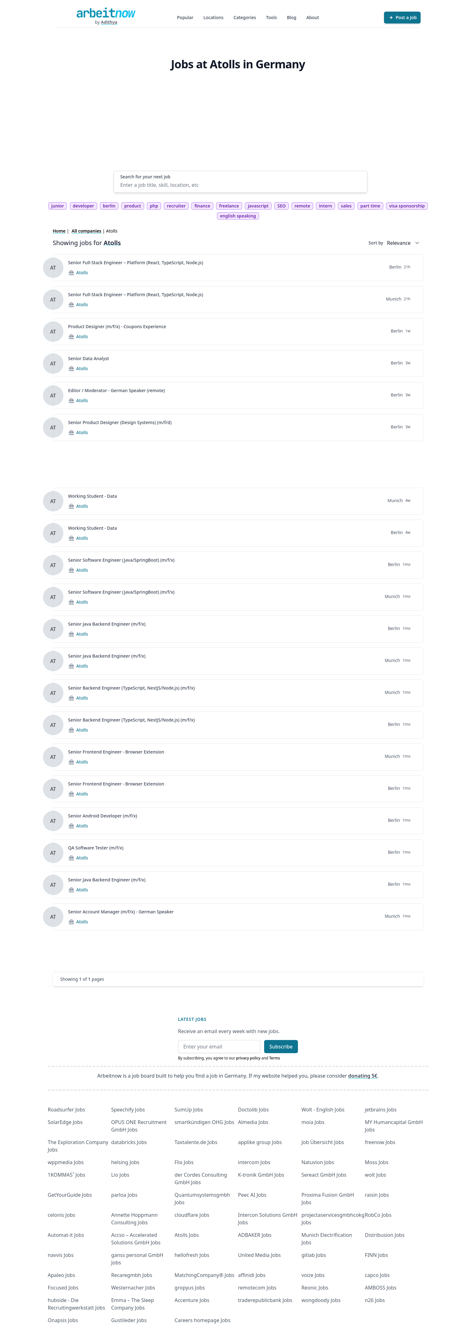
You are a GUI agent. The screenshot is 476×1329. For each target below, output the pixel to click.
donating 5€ (362, 1075)
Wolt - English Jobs (323, 1109)
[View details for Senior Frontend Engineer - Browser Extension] (53, 757)
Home (59, 231)
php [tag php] (154, 206)
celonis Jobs (61, 1214)
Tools (271, 17)
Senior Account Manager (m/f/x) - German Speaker (121, 912)
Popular (185, 17)
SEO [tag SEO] (281, 206)
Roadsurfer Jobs (66, 1109)
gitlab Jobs (313, 1255)
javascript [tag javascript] (258, 206)
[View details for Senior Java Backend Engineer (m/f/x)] (53, 629)
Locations (213, 17)
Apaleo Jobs (61, 1275)
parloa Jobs (124, 1194)
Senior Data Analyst (88, 358)
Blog (291, 17)
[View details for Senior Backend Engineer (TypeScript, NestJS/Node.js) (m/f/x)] (53, 693)
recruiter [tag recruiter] (176, 206)
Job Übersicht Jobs (322, 1142)
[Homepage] (106, 13)
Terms (274, 1058)
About (312, 17)
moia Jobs (312, 1122)
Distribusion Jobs (385, 1235)
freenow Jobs (380, 1142)
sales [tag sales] (346, 206)
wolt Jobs (375, 1174)
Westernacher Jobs (133, 1287)
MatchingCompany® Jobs (204, 1275)
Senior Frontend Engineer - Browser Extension (116, 752)
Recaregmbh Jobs (131, 1275)
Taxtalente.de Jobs (196, 1142)
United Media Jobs (259, 1255)
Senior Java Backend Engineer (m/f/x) (107, 624)
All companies (86, 231)
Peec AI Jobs (252, 1194)
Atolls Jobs (187, 1235)
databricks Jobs (129, 1142)
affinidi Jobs (252, 1275)
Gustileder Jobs (128, 1320)
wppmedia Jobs (66, 1162)
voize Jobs (313, 1275)
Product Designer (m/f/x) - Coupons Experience (117, 326)
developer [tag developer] (83, 206)
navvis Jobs (61, 1255)
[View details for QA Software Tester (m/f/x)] (53, 853)
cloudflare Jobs (192, 1214)
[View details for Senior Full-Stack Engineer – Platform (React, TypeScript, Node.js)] (53, 268)
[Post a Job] (402, 18)
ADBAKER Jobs (255, 1235)
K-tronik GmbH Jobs (261, 1174)
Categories (244, 17)
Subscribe (281, 1046)
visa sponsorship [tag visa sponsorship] (407, 206)
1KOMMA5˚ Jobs (66, 1174)
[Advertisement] (240, 124)
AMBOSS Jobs (381, 1287)
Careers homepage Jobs (203, 1320)
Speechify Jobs (128, 1109)
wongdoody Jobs (320, 1300)
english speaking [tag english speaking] (238, 216)
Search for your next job (145, 177)
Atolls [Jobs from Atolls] (82, 273)
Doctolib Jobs (253, 1109)
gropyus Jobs (190, 1287)
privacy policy (248, 1058)
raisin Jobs (377, 1194)
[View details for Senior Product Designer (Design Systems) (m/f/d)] (53, 428)
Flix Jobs (184, 1162)
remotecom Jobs (257, 1287)
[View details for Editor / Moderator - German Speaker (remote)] (53, 396)
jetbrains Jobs (381, 1109)
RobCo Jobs (378, 1214)
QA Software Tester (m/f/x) (96, 848)
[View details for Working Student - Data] (53, 501)
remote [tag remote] (302, 206)
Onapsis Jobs (63, 1320)
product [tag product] (132, 206)
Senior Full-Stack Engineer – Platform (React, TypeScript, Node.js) (135, 262)
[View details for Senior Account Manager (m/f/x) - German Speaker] (53, 917)
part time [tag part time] (371, 206)
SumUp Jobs (189, 1109)
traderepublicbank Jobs (265, 1300)
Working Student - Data (92, 496)
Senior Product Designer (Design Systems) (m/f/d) (120, 422)
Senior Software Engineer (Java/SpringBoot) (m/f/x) (121, 560)
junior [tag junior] (57, 206)
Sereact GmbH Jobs (323, 1174)
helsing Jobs (125, 1162)
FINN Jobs (376, 1255)
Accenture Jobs (192, 1300)
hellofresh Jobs (192, 1255)
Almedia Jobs (253, 1122)
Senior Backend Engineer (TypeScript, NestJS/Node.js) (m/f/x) (131, 688)
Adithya (109, 22)
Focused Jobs (63, 1287)
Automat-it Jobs (66, 1235)
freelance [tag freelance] (229, 206)
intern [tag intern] (325, 206)
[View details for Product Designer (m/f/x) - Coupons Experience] (53, 332)
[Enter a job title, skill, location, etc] (240, 185)
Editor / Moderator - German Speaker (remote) (116, 390)
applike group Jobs (260, 1142)
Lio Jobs (120, 1174)
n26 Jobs (375, 1300)
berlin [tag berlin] (109, 206)
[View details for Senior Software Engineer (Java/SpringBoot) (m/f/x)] (53, 565)
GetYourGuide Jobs (70, 1194)
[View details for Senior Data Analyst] (53, 364)
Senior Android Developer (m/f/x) (102, 816)
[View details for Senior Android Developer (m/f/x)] (53, 821)
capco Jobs (377, 1275)
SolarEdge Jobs (65, 1122)
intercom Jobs (254, 1162)
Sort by (376, 243)
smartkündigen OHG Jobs (204, 1122)
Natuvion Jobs (317, 1162)
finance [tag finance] (202, 206)
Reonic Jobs (314, 1287)
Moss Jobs (376, 1162)
